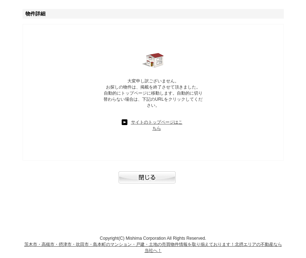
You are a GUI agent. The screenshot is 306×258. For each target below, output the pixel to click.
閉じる (153, 181)
